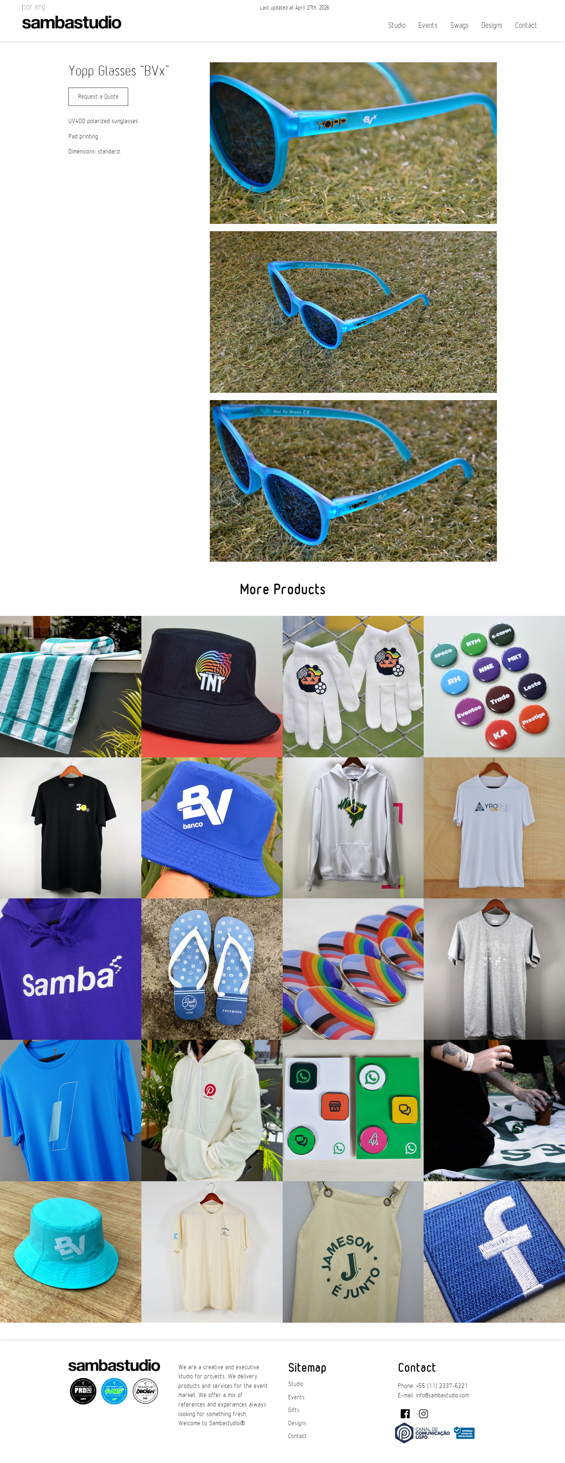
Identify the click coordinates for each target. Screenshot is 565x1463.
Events (428, 25)
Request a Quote (98, 96)
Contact (526, 25)
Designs (492, 25)
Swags (459, 25)
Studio (397, 25)
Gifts (294, 1410)
